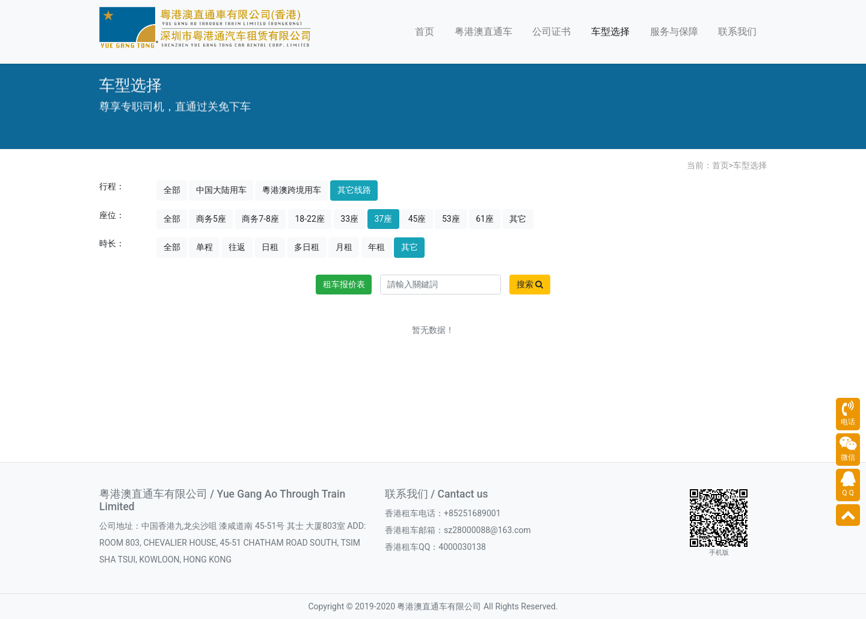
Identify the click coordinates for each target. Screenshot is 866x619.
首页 (424, 31)
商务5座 (211, 219)
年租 (376, 247)
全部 (172, 190)
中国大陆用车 (221, 190)
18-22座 (309, 219)
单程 (204, 247)
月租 (344, 247)
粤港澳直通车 (483, 31)
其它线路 (354, 190)
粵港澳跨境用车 (291, 190)
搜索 (530, 284)
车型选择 (610, 31)
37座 (384, 219)
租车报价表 (344, 284)
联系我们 (737, 31)
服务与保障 (674, 31)
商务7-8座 (260, 219)
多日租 (306, 247)
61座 (485, 219)
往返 (237, 247)
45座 (417, 219)
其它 (517, 219)
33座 (349, 219)
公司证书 (551, 31)
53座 (451, 219)
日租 (270, 247)
